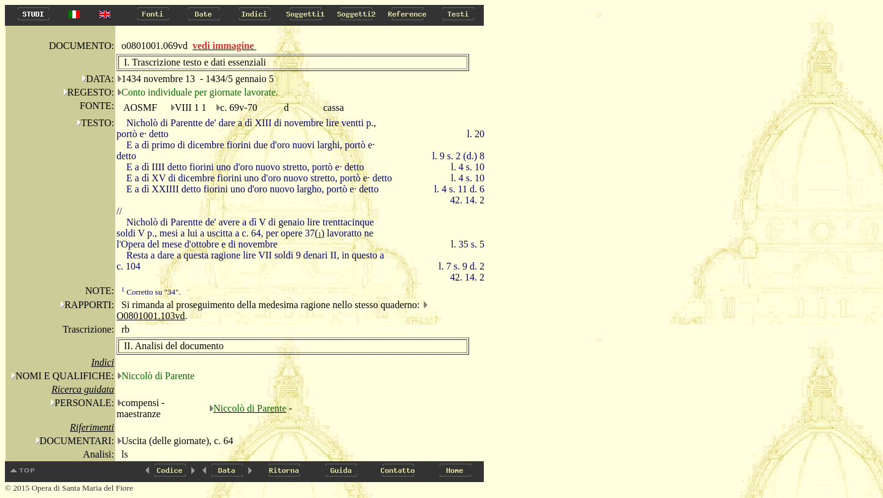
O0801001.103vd (151, 316)
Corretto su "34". (151, 291)
